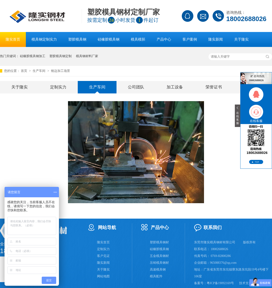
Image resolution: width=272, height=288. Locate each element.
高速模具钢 (158, 269)
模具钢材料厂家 (87, 56)
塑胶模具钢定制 (60, 56)
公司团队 (136, 87)
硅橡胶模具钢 (108, 39)
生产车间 (39, 71)
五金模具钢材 (159, 256)
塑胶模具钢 (77, 39)
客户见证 (103, 256)
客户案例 (189, 39)
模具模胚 (138, 39)
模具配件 (156, 276)
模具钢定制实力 (44, 39)
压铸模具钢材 (159, 262)
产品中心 (164, 39)
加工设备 (175, 87)
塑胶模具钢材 (159, 242)
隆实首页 (13, 39)
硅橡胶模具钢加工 (32, 56)
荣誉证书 (214, 87)
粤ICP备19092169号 (220, 283)
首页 (24, 71)
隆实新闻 (215, 39)
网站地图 (103, 276)
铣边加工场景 (60, 71)
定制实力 (58, 87)
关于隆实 (241, 39)
